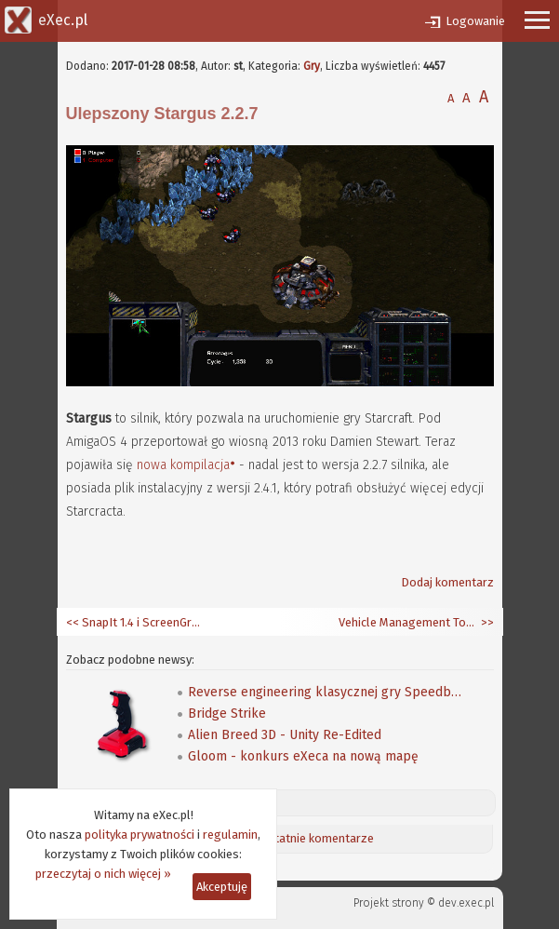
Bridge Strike (227, 713)
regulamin (230, 834)
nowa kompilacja (183, 465)
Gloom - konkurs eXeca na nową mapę (303, 756)
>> (486, 622)
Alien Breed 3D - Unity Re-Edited (284, 735)
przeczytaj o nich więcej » (103, 874)
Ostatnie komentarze (317, 838)
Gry (311, 66)
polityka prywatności (139, 834)
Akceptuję (221, 887)
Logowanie (475, 21)
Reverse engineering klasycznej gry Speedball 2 (327, 692)
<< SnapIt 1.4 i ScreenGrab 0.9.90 (136, 622)
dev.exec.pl (466, 902)
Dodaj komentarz (447, 582)
